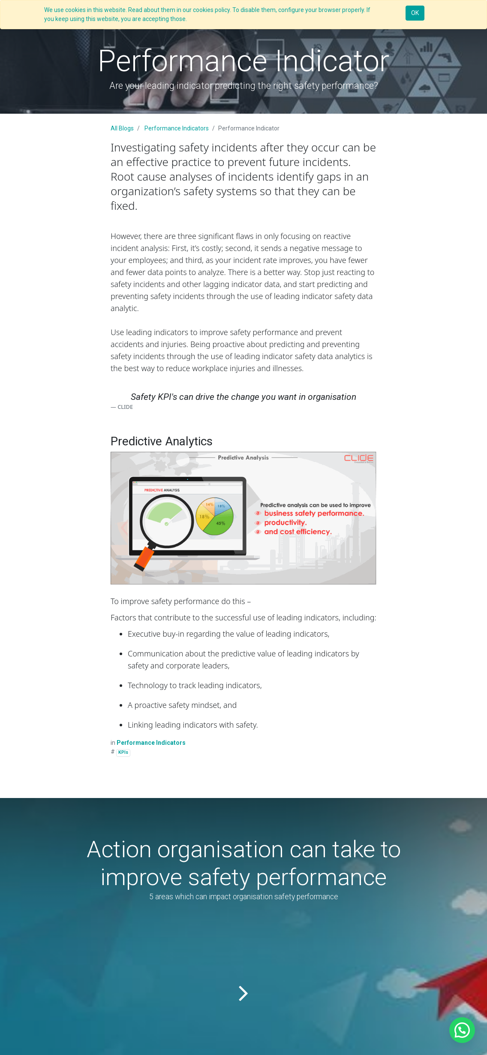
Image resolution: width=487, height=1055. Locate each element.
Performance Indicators (176, 128)
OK (415, 12)
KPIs (123, 752)
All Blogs (122, 128)
